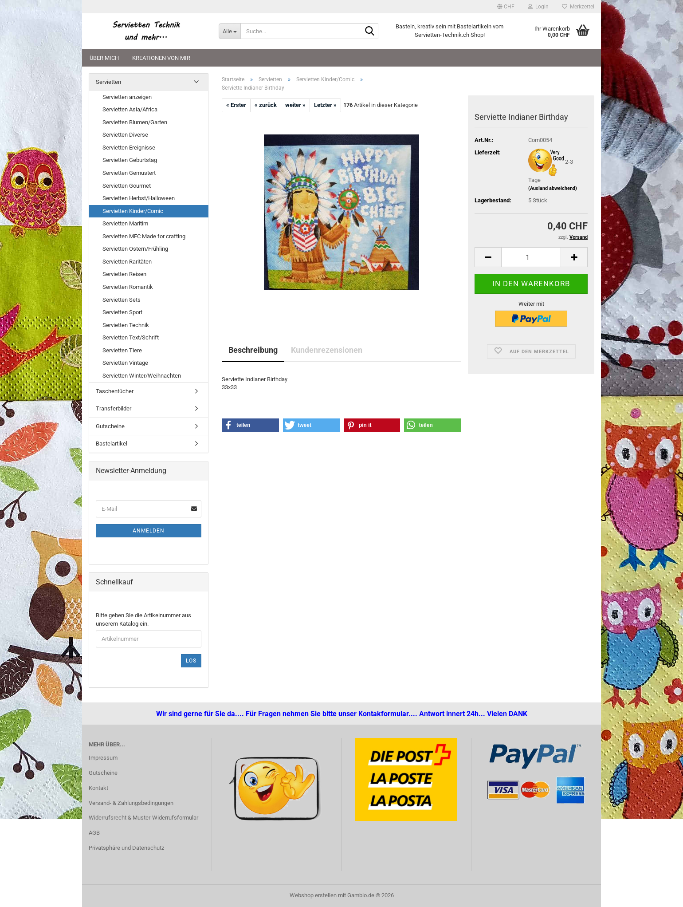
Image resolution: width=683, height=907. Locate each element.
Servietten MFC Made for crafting (143, 236)
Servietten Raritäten (127, 261)
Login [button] (538, 7)
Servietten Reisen (124, 274)
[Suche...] (229, 31)
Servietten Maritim (125, 223)
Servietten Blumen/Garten (134, 122)
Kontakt (98, 788)
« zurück (266, 105)
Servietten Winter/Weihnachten (141, 375)
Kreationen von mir (161, 58)
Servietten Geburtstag (129, 160)
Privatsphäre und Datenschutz (126, 847)
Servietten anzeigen (127, 97)
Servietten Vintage (125, 362)
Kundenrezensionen (326, 350)
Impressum (103, 757)
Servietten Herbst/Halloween (138, 198)
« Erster (236, 105)
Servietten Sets (121, 299)
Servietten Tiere (122, 350)
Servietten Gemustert (129, 173)
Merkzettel (578, 7)
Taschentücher (114, 391)
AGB (94, 832)
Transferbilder (113, 408)
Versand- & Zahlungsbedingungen (131, 803)
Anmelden (149, 531)
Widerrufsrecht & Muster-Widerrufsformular (143, 817)
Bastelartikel (111, 443)
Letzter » (325, 105)
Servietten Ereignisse (128, 147)
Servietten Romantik (127, 287)
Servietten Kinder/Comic (132, 211)
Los (191, 661)
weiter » (295, 105)
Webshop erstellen (313, 895)
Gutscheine (110, 426)
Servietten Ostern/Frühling (135, 248)
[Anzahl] (531, 257)
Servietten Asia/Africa (129, 109)
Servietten (108, 82)
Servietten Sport (122, 312)
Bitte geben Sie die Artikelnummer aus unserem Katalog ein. (143, 619)
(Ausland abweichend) (552, 188)
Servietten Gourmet (126, 185)
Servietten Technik (125, 325)
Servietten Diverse (125, 134)
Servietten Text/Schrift (130, 337)
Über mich (104, 58)
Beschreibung (253, 350)
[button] (506, 6)
